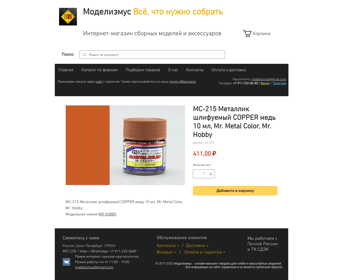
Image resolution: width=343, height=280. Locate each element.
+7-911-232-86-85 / (246, 83)
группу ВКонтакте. (182, 82)
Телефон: (225, 83)
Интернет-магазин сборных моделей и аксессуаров (152, 33)
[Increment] (211, 174)
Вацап (265, 83)
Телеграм (279, 83)
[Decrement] (197, 174)
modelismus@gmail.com (268, 79)
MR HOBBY (107, 214)
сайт (99, 82)
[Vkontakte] (66, 262)
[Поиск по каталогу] (152, 55)
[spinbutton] (204, 174)
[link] (261, 33)
